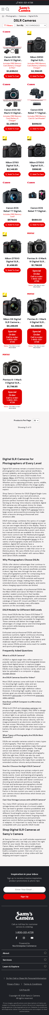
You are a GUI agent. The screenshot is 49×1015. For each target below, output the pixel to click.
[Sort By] (35, 25)
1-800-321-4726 (25, 932)
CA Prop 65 (24, 990)
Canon (5, 478)
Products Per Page (22, 420)
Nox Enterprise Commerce (24, 946)
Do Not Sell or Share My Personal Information (26, 978)
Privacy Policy (13, 984)
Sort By (20, 25)
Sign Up (24, 896)
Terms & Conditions (33, 984)
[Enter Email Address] (24, 890)
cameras (34, 510)
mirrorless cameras (29, 708)
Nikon (11, 478)
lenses (34, 539)
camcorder (17, 695)
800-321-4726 (26, 2)
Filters (8, 25)
